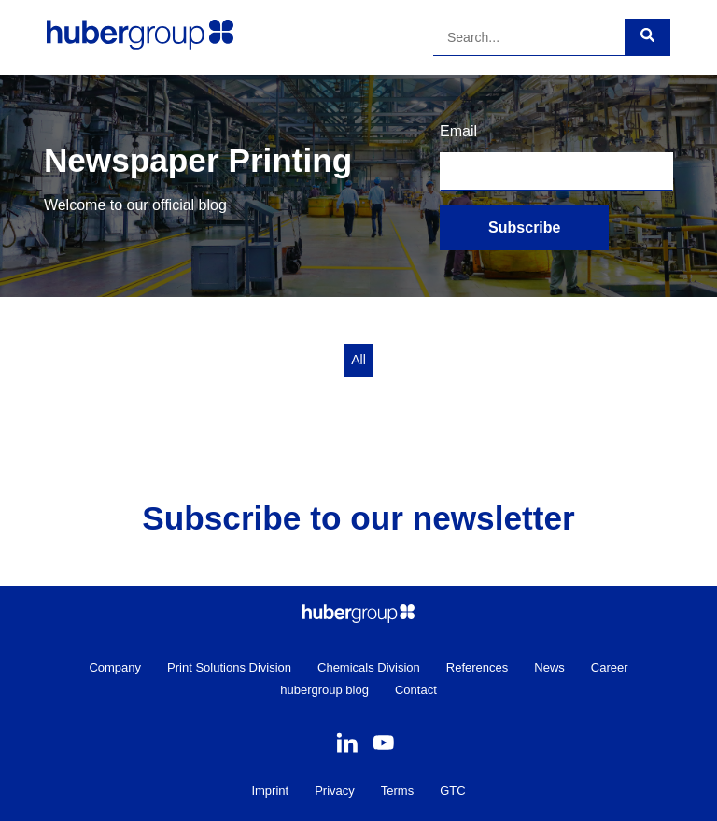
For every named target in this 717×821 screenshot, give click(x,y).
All (358, 359)
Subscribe (524, 227)
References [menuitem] (477, 667)
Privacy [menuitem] (335, 791)
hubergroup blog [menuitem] (324, 690)
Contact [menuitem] (416, 690)
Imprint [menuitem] (269, 791)
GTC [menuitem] (452, 791)
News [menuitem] (549, 667)
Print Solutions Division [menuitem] (229, 667)
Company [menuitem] (115, 667)
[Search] (529, 37)
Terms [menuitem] (397, 791)
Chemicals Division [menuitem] (368, 667)
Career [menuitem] (609, 667)
